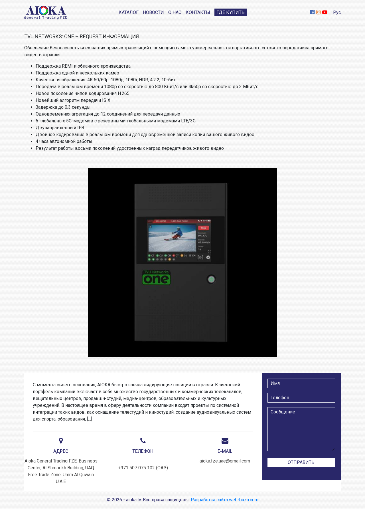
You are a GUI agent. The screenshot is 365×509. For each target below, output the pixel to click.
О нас (174, 12)
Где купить (230, 12)
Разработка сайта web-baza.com (224, 499)
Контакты (198, 12)
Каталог (129, 12)
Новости (153, 12)
